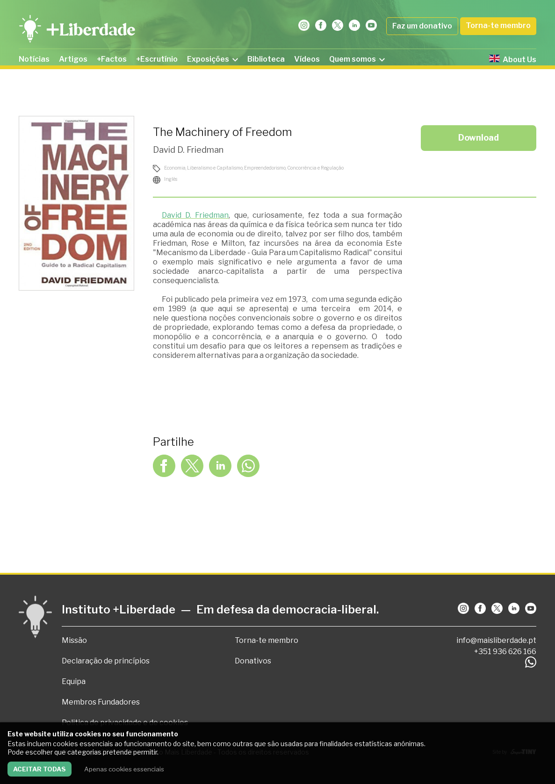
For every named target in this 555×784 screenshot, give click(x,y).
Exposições (212, 59)
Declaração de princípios (106, 660)
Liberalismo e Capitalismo (215, 168)
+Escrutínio (157, 59)
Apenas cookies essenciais (124, 769)
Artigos (73, 59)
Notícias (34, 59)
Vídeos (307, 59)
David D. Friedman (188, 150)
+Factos (112, 59)
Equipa (74, 681)
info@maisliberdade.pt (496, 640)
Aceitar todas (39, 769)
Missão (74, 640)
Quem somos (357, 59)
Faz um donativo (422, 25)
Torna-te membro (498, 25)
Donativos (253, 660)
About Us (512, 59)
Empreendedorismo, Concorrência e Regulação (294, 168)
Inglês (170, 179)
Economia (175, 168)
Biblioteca (266, 59)
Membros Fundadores (101, 702)
